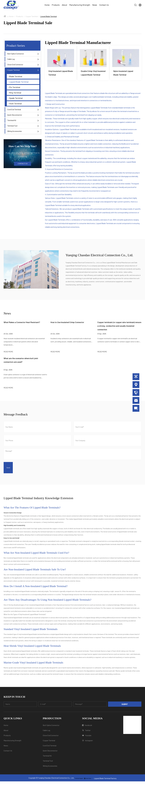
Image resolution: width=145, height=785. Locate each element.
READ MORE (8, 355)
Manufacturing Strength (79, 5)
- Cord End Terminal (13, 109)
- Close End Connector (14, 64)
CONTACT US (22, 164)
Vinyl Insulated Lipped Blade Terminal (60, 73)
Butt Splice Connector (51, 729)
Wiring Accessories (50, 769)
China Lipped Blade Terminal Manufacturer (116, 266)
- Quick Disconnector (14, 115)
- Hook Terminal (15, 103)
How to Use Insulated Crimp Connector (67, 325)
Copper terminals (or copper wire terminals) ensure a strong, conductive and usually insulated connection (119, 329)
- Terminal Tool (11, 126)
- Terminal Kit (11, 120)
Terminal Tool (48, 764)
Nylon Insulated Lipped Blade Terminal (123, 73)
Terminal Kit (47, 759)
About (64, 5)
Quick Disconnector (50, 754)
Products (56, 5)
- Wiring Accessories (14, 131)
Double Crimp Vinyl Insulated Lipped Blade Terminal (91, 75)
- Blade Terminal (15, 76)
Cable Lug (46, 734)
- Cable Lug (10, 59)
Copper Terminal (31, 16)
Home (47, 5)
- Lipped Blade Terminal (18, 82)
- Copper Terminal (13, 70)
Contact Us (104, 5)
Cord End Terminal (49, 749)
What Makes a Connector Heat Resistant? (22, 325)
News (94, 5)
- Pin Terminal (14, 87)
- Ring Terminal (14, 92)
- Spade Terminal (15, 98)
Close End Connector (51, 739)
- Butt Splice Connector (15, 54)
